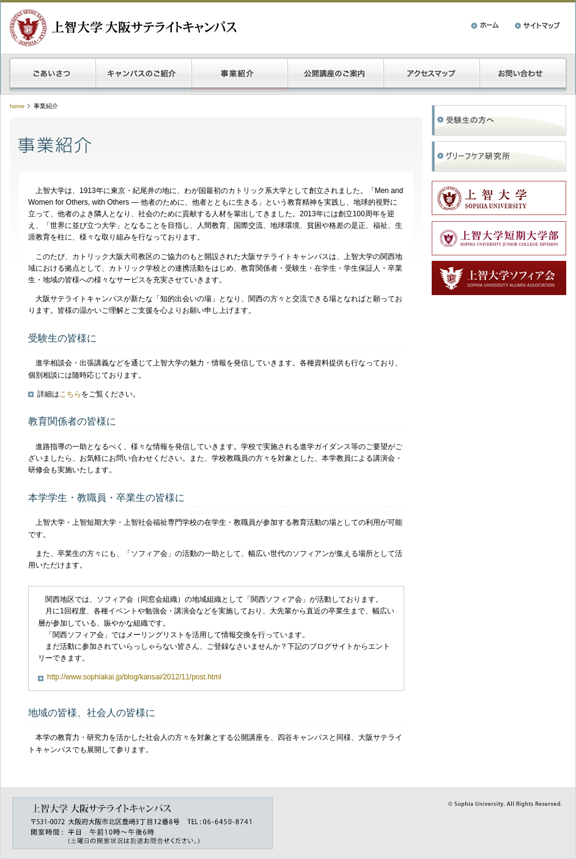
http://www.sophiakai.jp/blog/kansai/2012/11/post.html (134, 677)
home (17, 106)
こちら (70, 394)
